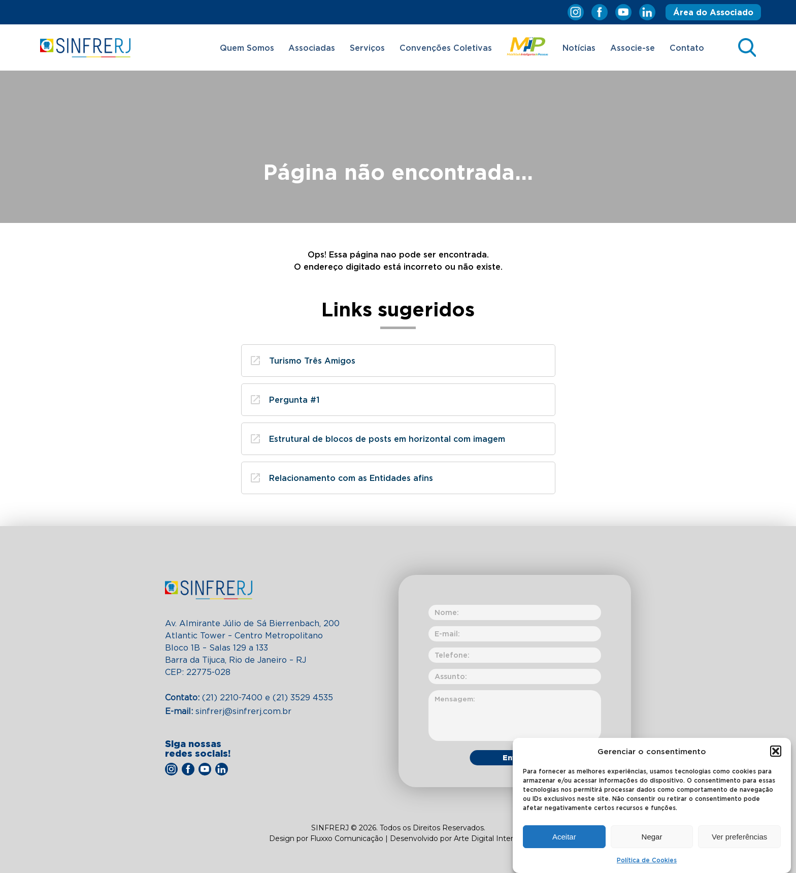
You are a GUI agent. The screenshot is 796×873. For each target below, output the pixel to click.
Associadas (311, 47)
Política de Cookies (647, 862)
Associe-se (632, 47)
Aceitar (564, 838)
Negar (652, 838)
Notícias (578, 47)
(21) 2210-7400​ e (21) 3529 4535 (249, 697)
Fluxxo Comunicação (347, 838)
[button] (776, 754)
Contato (687, 47)
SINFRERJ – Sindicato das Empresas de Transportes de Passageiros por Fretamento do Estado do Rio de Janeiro (85, 47)
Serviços (367, 47)
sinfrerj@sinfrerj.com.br (228, 711)
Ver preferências (739, 838)
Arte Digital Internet (489, 838)
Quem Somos (247, 47)
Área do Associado (713, 12)
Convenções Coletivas (446, 47)
